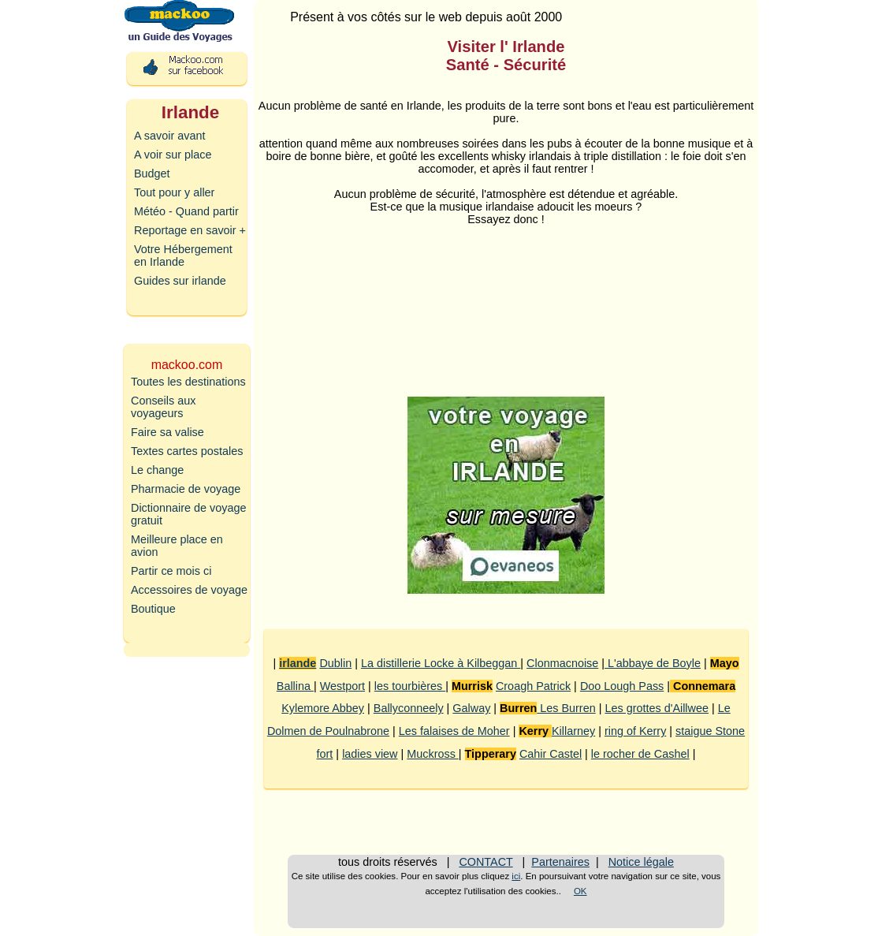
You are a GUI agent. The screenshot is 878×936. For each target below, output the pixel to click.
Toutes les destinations (188, 381)
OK (580, 891)
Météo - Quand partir (186, 211)
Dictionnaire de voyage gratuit (188, 514)
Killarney (573, 731)
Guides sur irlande (180, 280)
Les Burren (566, 708)
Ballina (295, 686)
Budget (152, 173)
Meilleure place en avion (177, 545)
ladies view (369, 754)
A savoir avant (169, 135)
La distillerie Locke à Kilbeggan (440, 663)
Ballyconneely (409, 708)
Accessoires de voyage (189, 590)
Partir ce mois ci (171, 571)
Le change (157, 470)
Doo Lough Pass (622, 686)
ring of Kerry (635, 731)
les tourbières (409, 686)
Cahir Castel (550, 754)
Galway (471, 708)
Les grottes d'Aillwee (657, 708)
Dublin (335, 663)
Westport (342, 686)
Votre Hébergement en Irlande (183, 255)
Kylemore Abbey (322, 708)
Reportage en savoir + (190, 230)
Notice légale (641, 862)
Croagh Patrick (533, 686)
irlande (297, 663)
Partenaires (560, 862)
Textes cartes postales (187, 451)
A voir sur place (172, 154)
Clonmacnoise (562, 663)
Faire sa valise (167, 432)
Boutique (153, 608)
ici (516, 876)
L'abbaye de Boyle (653, 663)
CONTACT (485, 862)
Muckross (433, 754)
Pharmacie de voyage (185, 489)
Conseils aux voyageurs (163, 407)
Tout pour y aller (174, 192)
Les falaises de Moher (454, 731)
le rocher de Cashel (640, 754)
